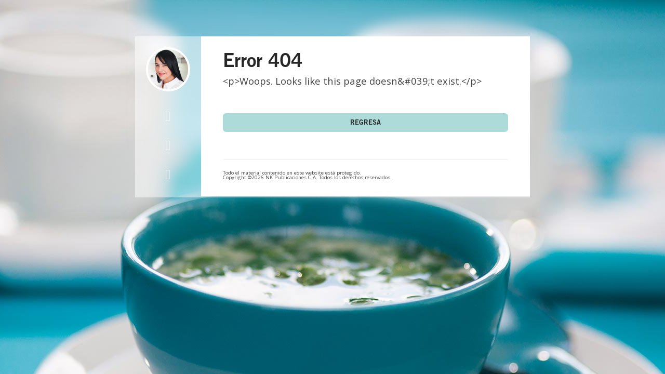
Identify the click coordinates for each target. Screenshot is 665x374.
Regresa (365, 123)
